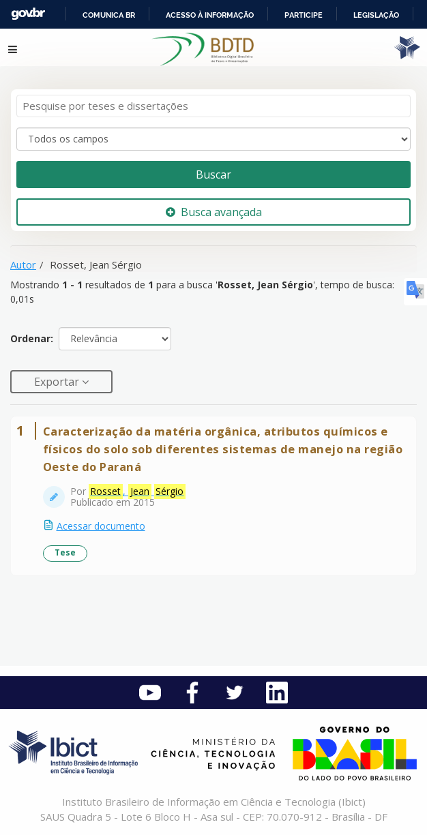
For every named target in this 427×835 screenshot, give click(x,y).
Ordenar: (31, 338)
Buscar (213, 174)
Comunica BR (109, 15)
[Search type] (213, 139)
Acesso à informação (210, 15)
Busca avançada (214, 211)
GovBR (28, 13)
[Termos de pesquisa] (213, 106)
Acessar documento (101, 525)
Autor (23, 264)
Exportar (58, 381)
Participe (303, 15)
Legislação (376, 15)
